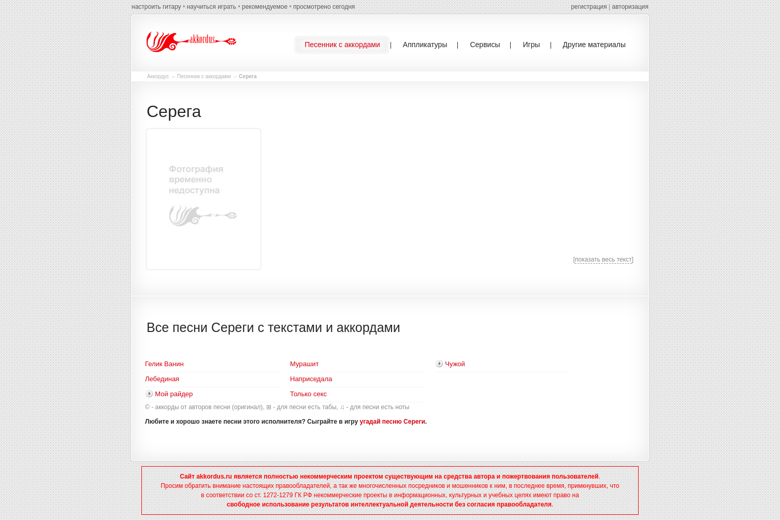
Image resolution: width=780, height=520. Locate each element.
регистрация (588, 6)
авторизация (630, 6)
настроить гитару (156, 6)
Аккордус (158, 76)
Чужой (455, 364)
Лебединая (162, 379)
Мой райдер (174, 394)
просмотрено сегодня (324, 6)
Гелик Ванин (164, 364)
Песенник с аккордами (204, 76)
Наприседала (311, 379)
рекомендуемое (264, 6)
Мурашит (304, 364)
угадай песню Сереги (392, 421)
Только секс (308, 394)
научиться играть (211, 6)
